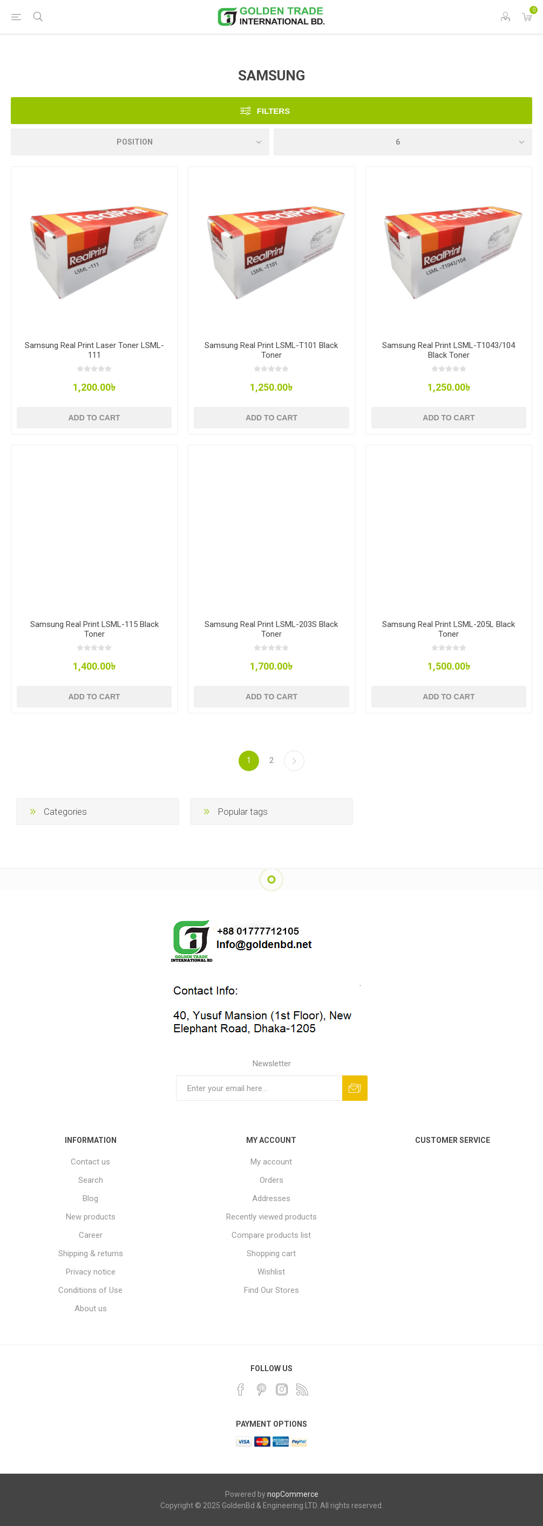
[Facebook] (240, 1389)
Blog (90, 1198)
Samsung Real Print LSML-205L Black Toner (448, 629)
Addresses (271, 1198)
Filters (273, 110)
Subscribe (355, 1088)
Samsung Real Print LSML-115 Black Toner (94, 629)
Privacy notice (91, 1272)
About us (90, 1308)
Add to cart (94, 417)
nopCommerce (292, 1494)
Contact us (90, 1162)
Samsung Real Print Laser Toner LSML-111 (94, 350)
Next (294, 761)
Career (91, 1235)
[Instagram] (281, 1389)
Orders (271, 1180)
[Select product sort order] (140, 141)
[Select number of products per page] (403, 141)
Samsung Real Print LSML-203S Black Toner (271, 629)
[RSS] (302, 1389)
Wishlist (271, 1272)
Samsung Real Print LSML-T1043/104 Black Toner (448, 350)
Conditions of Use (90, 1290)
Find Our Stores (271, 1290)
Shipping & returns (90, 1253)
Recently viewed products (271, 1217)
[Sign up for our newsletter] (259, 1088)
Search (90, 1180)
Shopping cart (271, 1253)
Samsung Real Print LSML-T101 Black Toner (271, 350)
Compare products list (271, 1235)
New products (91, 1217)
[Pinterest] (261, 1389)
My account (271, 1162)
